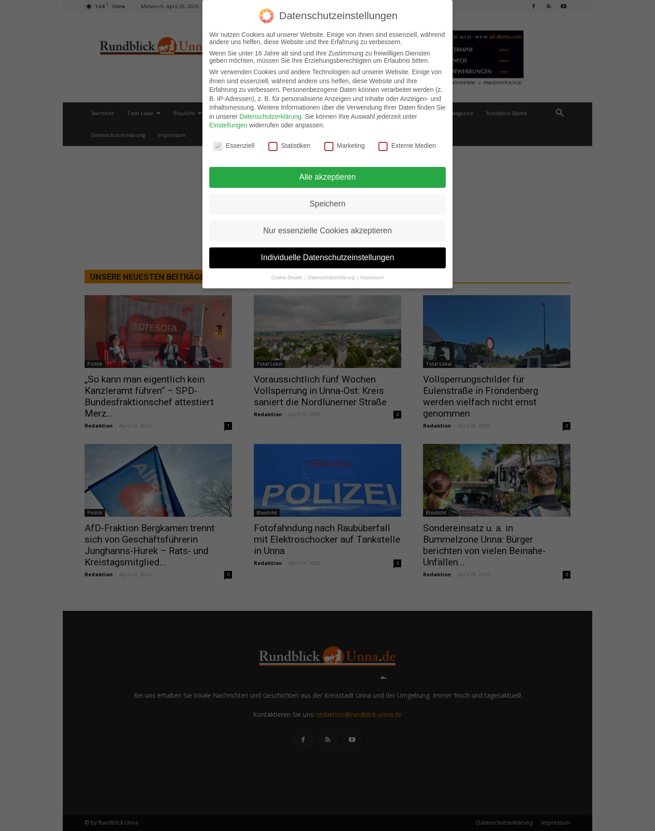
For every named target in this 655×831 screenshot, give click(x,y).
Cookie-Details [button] (287, 273)
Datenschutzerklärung (270, 112)
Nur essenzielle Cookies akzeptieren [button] (327, 226)
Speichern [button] (328, 200)
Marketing (344, 142)
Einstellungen (228, 121)
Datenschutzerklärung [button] (332, 273)
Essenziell (234, 142)
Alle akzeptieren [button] (327, 173)
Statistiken (289, 142)
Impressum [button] (372, 273)
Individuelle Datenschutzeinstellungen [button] (327, 253)
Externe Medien (407, 142)
